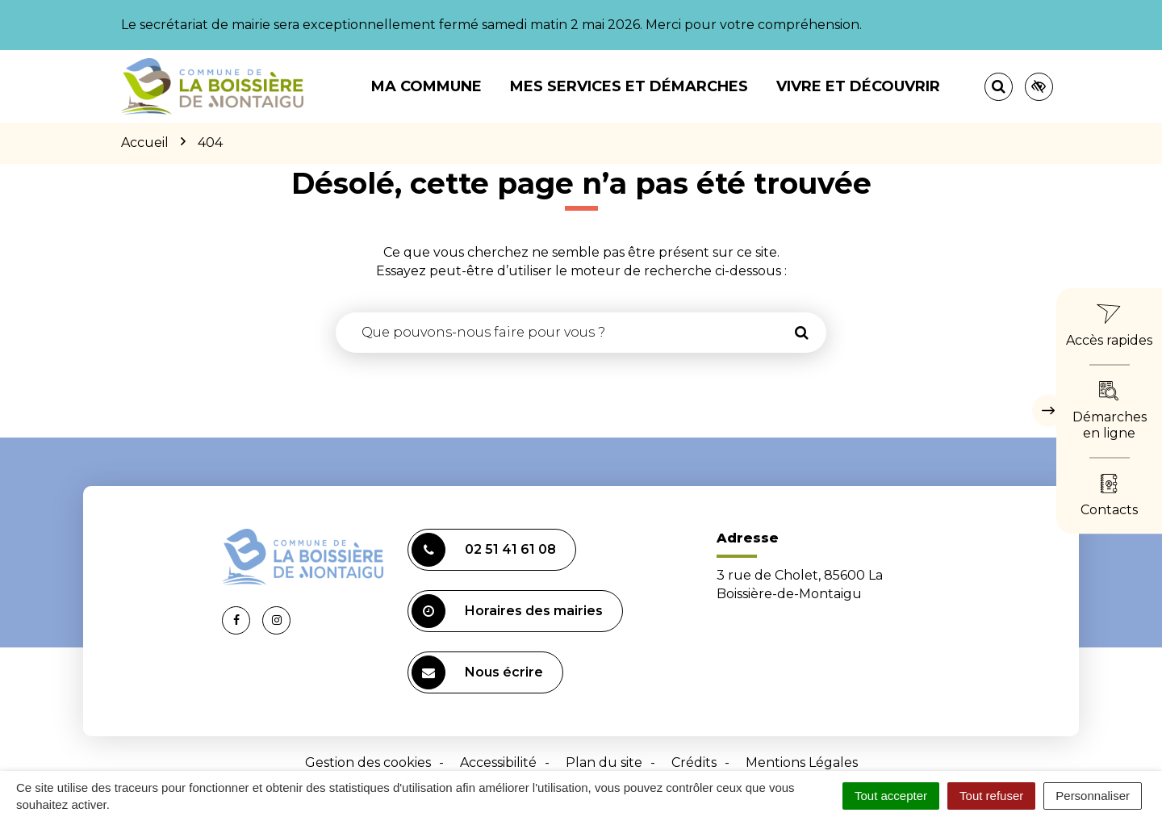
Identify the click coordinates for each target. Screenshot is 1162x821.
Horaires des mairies (507, 611)
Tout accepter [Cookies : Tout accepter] (891, 795)
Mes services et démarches (629, 86)
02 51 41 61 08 (484, 550)
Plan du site (604, 762)
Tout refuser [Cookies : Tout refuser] (991, 795)
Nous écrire (477, 672)
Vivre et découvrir (858, 86)
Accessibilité (498, 762)
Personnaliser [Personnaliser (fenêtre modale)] (1092, 795)
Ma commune (426, 86)
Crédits (694, 762)
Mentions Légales (802, 762)
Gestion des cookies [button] (368, 762)
